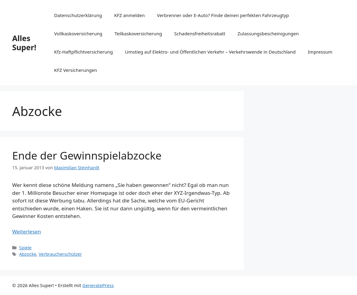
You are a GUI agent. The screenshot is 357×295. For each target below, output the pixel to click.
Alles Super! (24, 42)
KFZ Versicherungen (75, 70)
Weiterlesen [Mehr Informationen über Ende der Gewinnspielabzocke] (26, 231)
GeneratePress (98, 285)
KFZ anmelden (129, 15)
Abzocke (27, 254)
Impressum (320, 52)
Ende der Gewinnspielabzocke (86, 155)
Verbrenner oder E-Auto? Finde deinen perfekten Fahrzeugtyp (223, 15)
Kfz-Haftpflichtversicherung (83, 52)
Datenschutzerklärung (78, 15)
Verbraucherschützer (60, 254)
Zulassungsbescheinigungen (268, 33)
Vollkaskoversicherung (78, 33)
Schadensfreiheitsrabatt (199, 33)
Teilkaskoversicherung (138, 33)
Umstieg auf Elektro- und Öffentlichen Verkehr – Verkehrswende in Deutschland (210, 52)
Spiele (25, 248)
